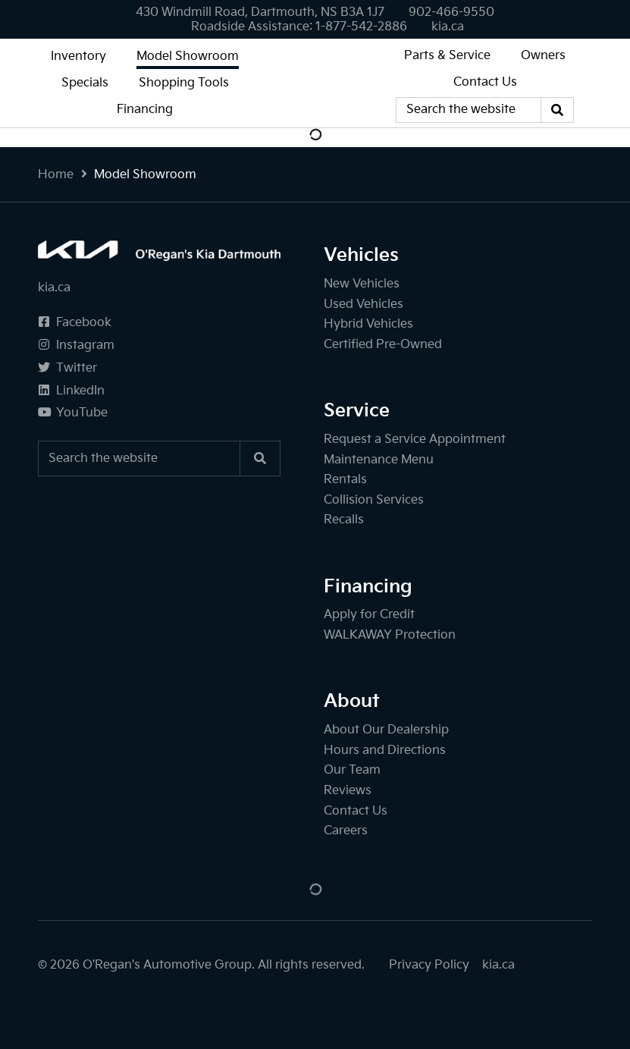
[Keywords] (468, 110)
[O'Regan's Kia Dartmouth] (315, 83)
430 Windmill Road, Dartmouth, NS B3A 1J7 (260, 12)
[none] (451, 12)
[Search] (557, 110)
